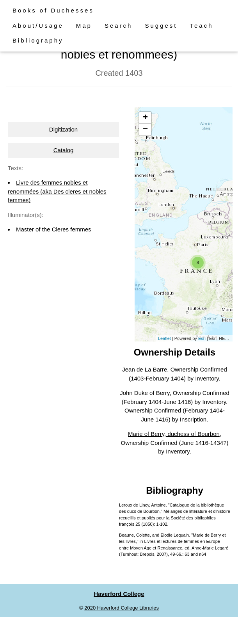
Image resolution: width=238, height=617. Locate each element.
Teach (201, 25)
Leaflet (164, 338)
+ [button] (145, 118)
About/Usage (38, 25)
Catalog (63, 150)
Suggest (161, 25)
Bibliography (38, 40)
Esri (202, 338)
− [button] (145, 129)
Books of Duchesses (53, 10)
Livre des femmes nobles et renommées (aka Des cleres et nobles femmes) (57, 191)
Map (84, 25)
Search (119, 25)
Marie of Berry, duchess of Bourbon (174, 433)
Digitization (63, 129)
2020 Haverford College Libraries (121, 608)
